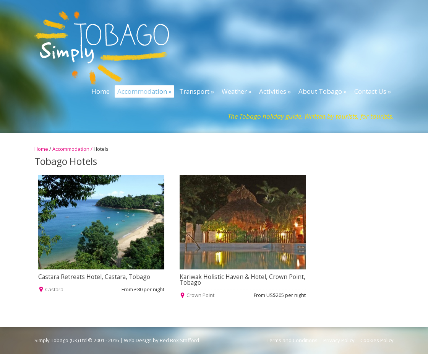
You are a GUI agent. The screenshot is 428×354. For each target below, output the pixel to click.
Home (41, 148)
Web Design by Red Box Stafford (161, 340)
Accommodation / (73, 148)
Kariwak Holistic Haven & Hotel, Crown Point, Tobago (242, 279)
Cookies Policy (377, 340)
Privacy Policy (339, 340)
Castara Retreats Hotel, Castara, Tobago (94, 276)
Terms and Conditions (292, 340)
